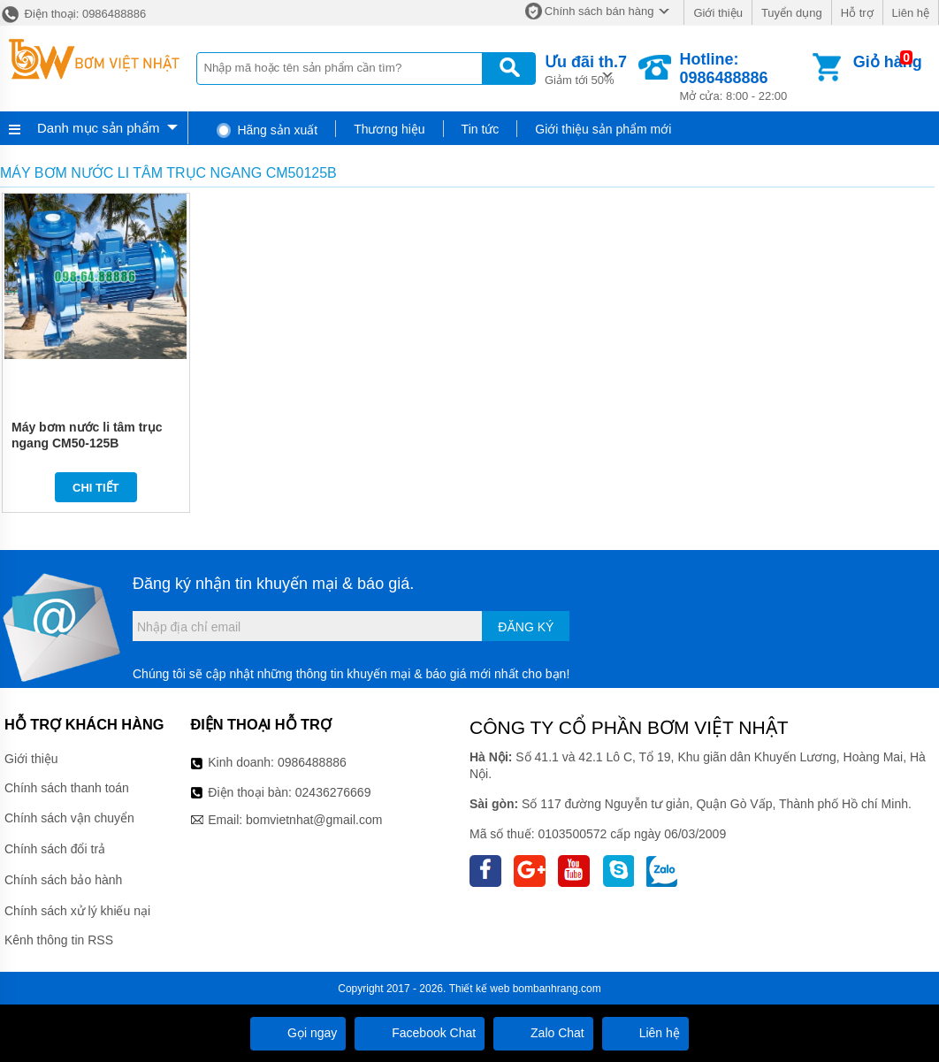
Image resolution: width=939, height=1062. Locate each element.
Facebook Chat (419, 1033)
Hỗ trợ (857, 12)
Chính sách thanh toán (66, 788)
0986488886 (312, 762)
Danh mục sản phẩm (98, 127)
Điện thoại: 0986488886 (73, 13)
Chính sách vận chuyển (69, 818)
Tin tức (481, 129)
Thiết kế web (479, 988)
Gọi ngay (298, 1033)
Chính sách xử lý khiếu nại (77, 911)
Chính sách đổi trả (54, 849)
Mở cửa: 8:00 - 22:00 (744, 76)
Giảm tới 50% (586, 68)
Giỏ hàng (887, 62)
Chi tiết (96, 487)
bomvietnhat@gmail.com (314, 820)
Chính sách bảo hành (63, 880)
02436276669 (333, 792)
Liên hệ (910, 12)
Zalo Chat (543, 1033)
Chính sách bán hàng (599, 11)
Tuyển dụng (791, 12)
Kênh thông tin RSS (58, 940)
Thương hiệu (389, 129)
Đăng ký (525, 627)
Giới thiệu (717, 12)
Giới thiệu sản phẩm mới (603, 129)
